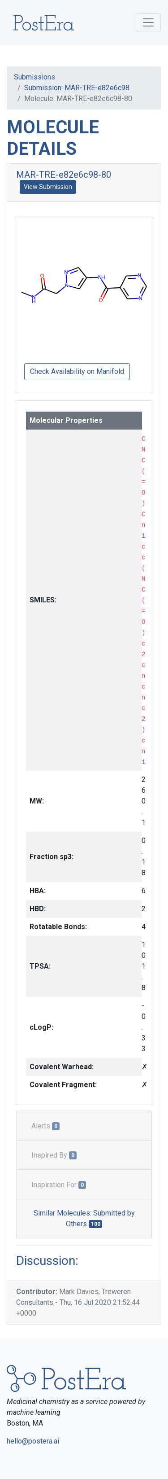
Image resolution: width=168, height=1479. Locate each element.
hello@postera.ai (33, 1441)
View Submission (48, 186)
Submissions (34, 77)
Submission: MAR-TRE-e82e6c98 (76, 87)
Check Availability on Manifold (77, 371)
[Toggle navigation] (148, 22)
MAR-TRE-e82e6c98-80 (63, 174)
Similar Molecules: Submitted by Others (84, 1218)
